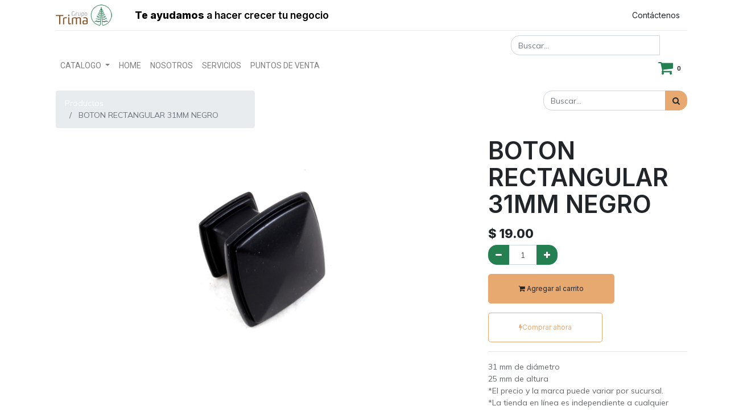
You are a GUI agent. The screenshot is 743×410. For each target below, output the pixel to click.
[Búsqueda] (676, 100)
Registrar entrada (571, 15)
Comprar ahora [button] (545, 327)
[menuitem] (130, 65)
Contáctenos (656, 15)
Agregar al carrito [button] (551, 288)
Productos (84, 103)
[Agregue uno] (547, 255)
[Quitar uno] (498, 255)
